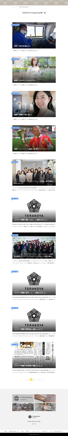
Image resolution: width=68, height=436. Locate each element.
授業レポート (28, 431)
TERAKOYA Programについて (14, 431)
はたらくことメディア (36, 431)
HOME (5, 431)
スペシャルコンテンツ (15, 24)
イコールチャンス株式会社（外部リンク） (56, 431)
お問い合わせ (44, 431)
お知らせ (14, 198)
